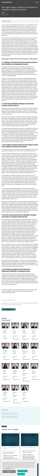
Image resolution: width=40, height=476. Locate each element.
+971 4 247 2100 (5, 357)
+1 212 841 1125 (24, 357)
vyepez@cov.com (24, 401)
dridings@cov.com (15, 379)
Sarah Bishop (24, 330)
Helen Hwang (14, 351)
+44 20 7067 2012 (34, 357)
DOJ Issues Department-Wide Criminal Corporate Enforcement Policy (29, 456)
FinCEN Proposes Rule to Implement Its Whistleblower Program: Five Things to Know (10, 456)
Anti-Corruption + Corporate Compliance (9, 413)
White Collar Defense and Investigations (9, 416)
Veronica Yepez (24, 393)
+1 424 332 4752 (34, 377)
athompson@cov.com (15, 402)
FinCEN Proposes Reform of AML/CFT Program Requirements (29, 437)
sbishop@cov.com (24, 339)
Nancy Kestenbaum (24, 351)
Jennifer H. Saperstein (24, 372)
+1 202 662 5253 (15, 337)
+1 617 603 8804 (5, 377)
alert (3, 32)
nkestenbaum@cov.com (24, 359)
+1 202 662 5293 (34, 337)
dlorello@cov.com (34, 359)
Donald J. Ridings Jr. (15, 371)
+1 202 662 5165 (24, 399)
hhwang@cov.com (15, 359)
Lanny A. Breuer (5, 330)
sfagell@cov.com (34, 339)
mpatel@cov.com (5, 379)
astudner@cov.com (5, 401)
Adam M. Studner (5, 393)
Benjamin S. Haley (5, 351)
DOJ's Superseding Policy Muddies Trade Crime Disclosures (9, 438)
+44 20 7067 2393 (24, 337)
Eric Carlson (14, 330)
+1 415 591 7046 (15, 400)
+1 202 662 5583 (5, 399)
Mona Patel (4, 371)
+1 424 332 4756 (15, 357)
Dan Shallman (34, 371)
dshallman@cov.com (34, 379)
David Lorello (33, 351)
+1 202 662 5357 (15, 377)
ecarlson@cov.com (15, 339)
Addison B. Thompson (15, 394)
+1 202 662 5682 (24, 378)
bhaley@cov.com (5, 359)
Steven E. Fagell (34, 330)
